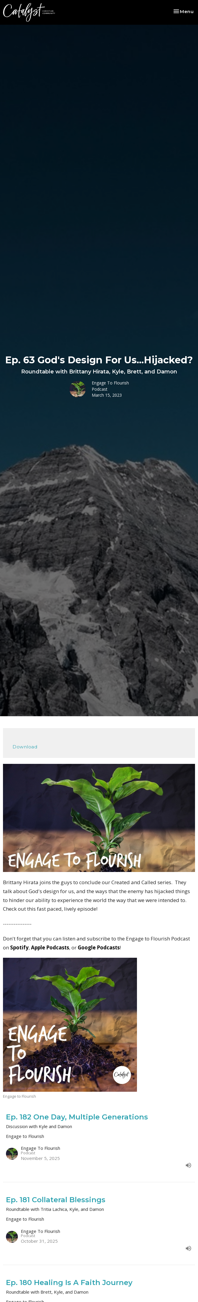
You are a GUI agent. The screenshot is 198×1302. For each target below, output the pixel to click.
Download (25, 747)
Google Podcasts (99, 947)
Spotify (19, 947)
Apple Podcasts (50, 947)
